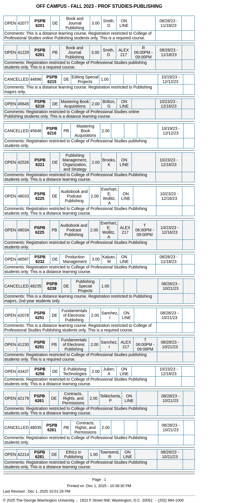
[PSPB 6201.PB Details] (40, 54)
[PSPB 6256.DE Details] (40, 373)
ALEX (123, 50)
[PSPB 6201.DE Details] (40, 25)
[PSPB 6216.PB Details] (51, 133)
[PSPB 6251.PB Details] (39, 346)
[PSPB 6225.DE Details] (39, 198)
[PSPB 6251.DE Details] (39, 317)
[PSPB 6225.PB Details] (39, 232)
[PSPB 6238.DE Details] (51, 288)
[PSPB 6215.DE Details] (51, 81)
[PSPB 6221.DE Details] (40, 164)
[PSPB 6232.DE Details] (40, 261)
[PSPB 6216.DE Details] (40, 106)
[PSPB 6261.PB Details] (51, 430)
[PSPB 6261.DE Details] (39, 400)
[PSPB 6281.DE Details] (39, 456)
